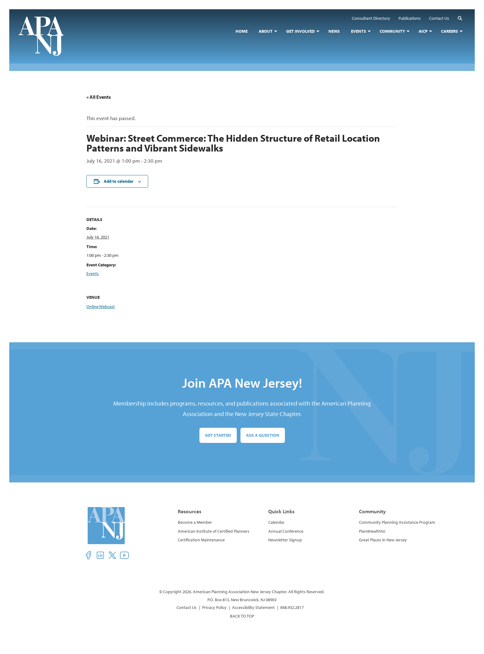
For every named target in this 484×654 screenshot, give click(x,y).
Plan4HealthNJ (372, 531)
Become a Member (195, 522)
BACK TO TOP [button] (242, 616)
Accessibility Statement (253, 607)
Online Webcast (100, 306)
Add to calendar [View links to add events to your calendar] (118, 181)
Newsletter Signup (285, 540)
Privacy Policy (214, 607)
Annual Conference (285, 531)
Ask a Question (262, 435)
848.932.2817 (292, 607)
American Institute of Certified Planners (213, 531)
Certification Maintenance (201, 540)
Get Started (218, 435)
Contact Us (187, 607)
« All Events (98, 97)
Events (92, 273)
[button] (459, 18)
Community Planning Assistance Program (397, 522)
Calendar (276, 522)
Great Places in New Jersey (383, 540)
